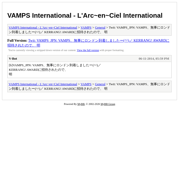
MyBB (80, 104)
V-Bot (13, 58)
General (100, 27)
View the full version (88, 50)
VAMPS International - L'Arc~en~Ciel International (85, 15)
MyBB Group (108, 104)
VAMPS (86, 27)
